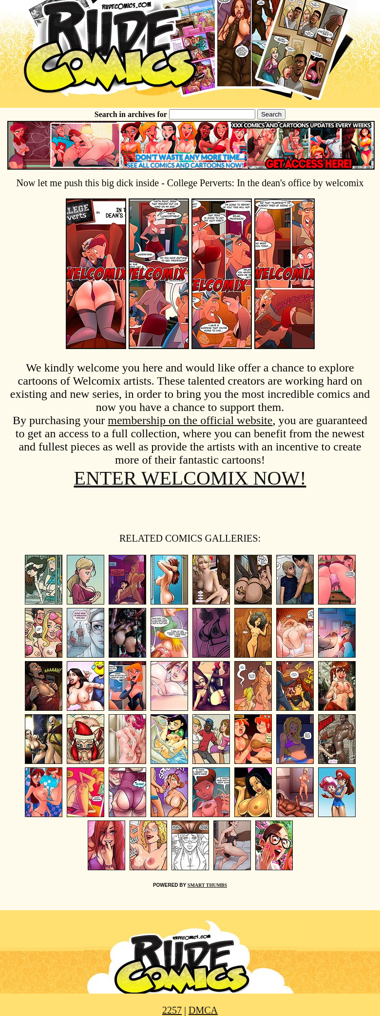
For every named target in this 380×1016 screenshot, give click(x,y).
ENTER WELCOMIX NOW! (190, 478)
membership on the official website (190, 420)
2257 (172, 1010)
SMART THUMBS (207, 885)
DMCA (203, 1010)
